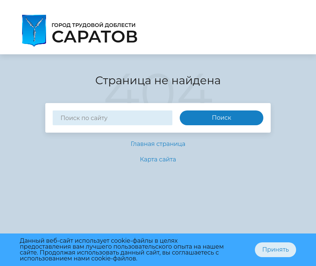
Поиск (221, 117)
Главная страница (158, 143)
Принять (275, 249)
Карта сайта (158, 159)
